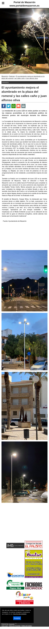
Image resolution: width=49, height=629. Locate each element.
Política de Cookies (26, 625)
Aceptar (17, 618)
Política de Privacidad (14, 625)
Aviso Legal (5, 625)
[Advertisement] (24, 237)
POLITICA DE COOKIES (19, 614)
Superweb (12, 624)
